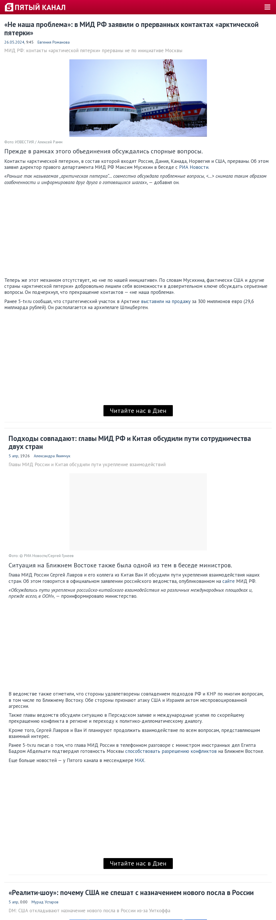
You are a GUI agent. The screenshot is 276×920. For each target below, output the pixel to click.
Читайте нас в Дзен (138, 411)
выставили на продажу (166, 301)
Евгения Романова (54, 42)
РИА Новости (193, 167)
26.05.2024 (14, 42)
